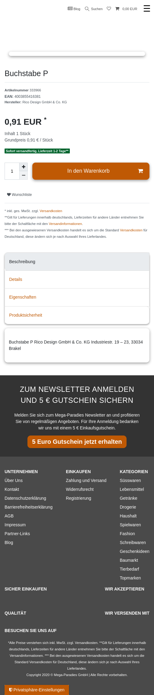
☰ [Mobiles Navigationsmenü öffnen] (147, 8)
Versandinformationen (65, 224)
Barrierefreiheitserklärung (28, 507)
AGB (9, 515)
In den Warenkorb (105, 171)
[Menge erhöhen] (23, 167)
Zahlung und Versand (86, 480)
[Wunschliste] (109, 9)
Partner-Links (17, 533)
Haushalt (128, 515)
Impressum (15, 524)
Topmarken (130, 577)
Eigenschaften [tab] (22, 297)
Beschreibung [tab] (22, 261)
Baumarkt (129, 560)
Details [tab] (15, 279)
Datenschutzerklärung (25, 498)
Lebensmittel (132, 489)
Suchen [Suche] (93, 9)
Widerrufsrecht (80, 489)
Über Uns (14, 480)
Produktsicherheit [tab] (25, 315)
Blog (74, 8)
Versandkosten (51, 211)
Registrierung (78, 498)
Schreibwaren (133, 542)
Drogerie (128, 507)
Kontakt (12, 489)
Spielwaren (130, 524)
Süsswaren (130, 480)
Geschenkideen (134, 551)
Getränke (129, 498)
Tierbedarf (129, 569)
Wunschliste (19, 195)
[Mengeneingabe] (12, 171)
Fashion (127, 533)
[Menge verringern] (23, 175)
